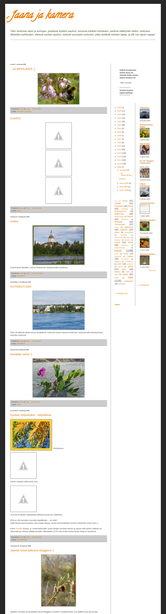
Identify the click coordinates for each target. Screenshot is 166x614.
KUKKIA (15, 118)
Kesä (130, 206)
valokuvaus (128, 281)
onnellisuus (129, 262)
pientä (120, 267)
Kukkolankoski (120, 211)
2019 (119, 132)
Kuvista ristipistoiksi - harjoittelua (30, 415)
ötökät (120, 284)
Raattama (124, 219)
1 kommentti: (37, 109)
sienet (128, 272)
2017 (119, 139)
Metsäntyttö (145, 144)
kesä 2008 (123, 187)
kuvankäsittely (22, 540)
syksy (125, 274)
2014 (119, 149)
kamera (127, 240)
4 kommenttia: (37, 537)
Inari (116, 201)
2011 (119, 160)
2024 (119, 114)
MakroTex (119, 214)
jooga (128, 237)
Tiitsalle (19, 528)
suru (116, 274)
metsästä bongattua (24, 111)
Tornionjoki (120, 224)
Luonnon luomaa (147, 203)
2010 (119, 164)
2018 (119, 135)
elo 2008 (123, 170)
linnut (116, 254)
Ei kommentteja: (38, 273)
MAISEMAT (21, 276)
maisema (118, 256)
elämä (117, 232)
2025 (119, 111)
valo (130, 277)
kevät (130, 242)
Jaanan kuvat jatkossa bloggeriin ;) (32, 550)
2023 (119, 118)
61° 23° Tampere (147, 161)
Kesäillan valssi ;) (21, 354)
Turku (117, 227)
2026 (119, 107)
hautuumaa (119, 237)
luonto (125, 254)
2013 (119, 153)
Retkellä (118, 222)
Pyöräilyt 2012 (122, 293)
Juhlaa (118, 203)
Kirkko (14, 221)
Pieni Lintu (144, 167)
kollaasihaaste (120, 248)
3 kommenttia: (37, 208)
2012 (119, 157)
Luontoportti (144, 285)
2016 (119, 143)
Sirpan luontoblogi (145, 185)
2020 (119, 129)
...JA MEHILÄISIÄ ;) (22, 69)
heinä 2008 (124, 183)
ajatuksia (129, 227)
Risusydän (144, 237)
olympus (118, 262)
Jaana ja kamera (41, 16)
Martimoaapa (119, 217)
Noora (130, 216)
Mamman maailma (147, 220)
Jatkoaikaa (144, 108)
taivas (117, 278)
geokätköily (129, 232)
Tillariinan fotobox (147, 254)
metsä (130, 256)
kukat (19, 211)
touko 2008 (124, 190)
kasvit (117, 242)
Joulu (124, 201)
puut (124, 269)
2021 (119, 125)
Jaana (117, 304)
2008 (119, 167)
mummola (124, 259)
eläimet (123, 229)
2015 (119, 146)
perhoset (130, 264)
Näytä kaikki (152, 270)
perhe (119, 264)
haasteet (124, 235)
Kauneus (119, 206)
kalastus (117, 240)
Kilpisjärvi (124, 209)
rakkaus (118, 272)
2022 (119, 121)
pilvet (130, 266)
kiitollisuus (124, 245)
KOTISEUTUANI (20, 286)
